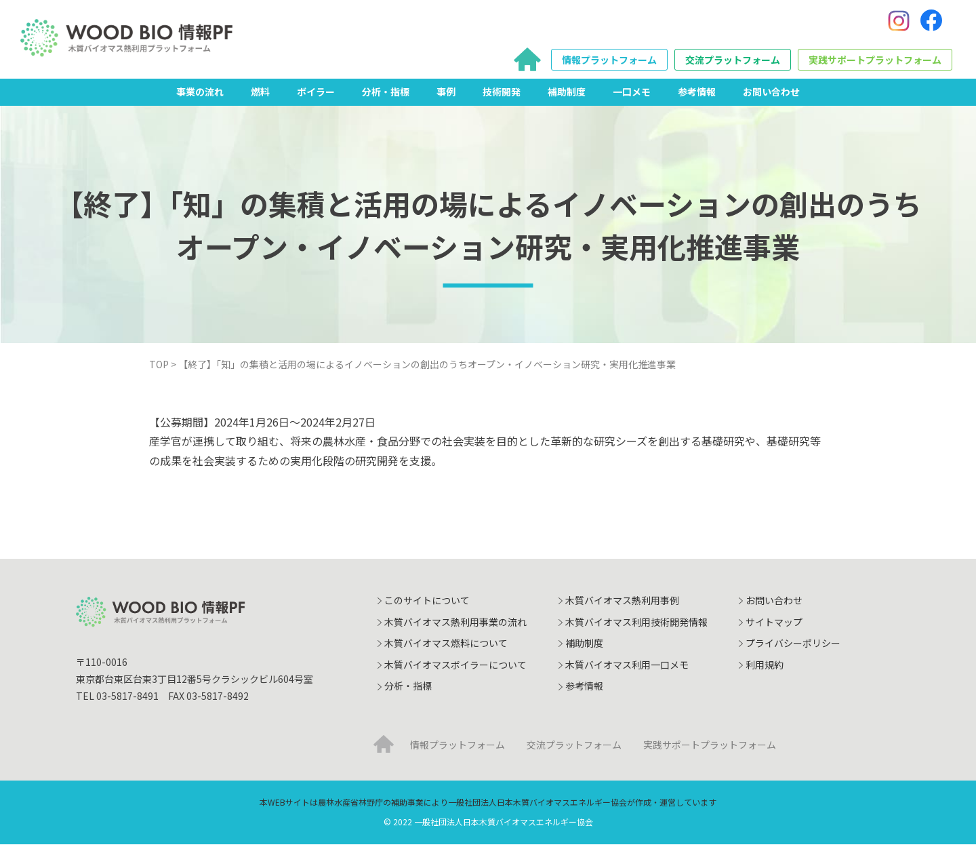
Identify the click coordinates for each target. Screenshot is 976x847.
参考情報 (697, 94)
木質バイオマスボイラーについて (455, 667)
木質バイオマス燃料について (446, 646)
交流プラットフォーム (732, 61)
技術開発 (502, 94)
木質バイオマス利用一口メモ (627, 667)
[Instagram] (898, 22)
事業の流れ (200, 94)
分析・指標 (385, 94)
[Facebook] (931, 22)
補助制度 (567, 94)
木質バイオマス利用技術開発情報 (636, 624)
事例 (445, 94)
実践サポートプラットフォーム (875, 61)
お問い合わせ (771, 94)
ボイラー (316, 94)
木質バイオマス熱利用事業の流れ (455, 624)
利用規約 (765, 667)
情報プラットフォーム (609, 61)
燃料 (260, 94)
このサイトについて (427, 603)
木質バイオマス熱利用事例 (622, 603)
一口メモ (632, 94)
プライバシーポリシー (793, 646)
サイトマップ (774, 624)
